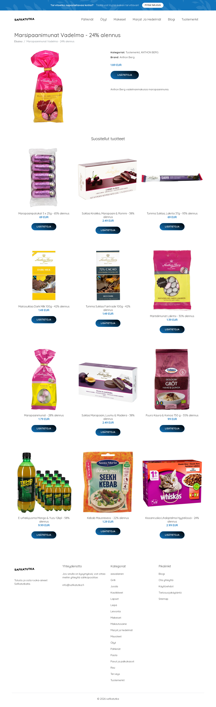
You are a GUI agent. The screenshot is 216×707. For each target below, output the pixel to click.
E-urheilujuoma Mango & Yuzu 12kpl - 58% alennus (44, 522)
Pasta (114, 657)
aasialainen (117, 576)
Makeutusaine (119, 626)
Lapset (115, 601)
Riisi (113, 670)
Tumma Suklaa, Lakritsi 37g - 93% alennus (172, 215)
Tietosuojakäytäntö (170, 595)
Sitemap (163, 601)
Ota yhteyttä (166, 582)
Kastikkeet (117, 595)
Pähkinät (87, 20)
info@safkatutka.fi (73, 587)
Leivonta (116, 613)
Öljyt (103, 20)
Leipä (114, 607)
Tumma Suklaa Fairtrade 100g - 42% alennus (108, 310)
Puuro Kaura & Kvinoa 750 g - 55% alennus (172, 417)
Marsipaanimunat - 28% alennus (44, 417)
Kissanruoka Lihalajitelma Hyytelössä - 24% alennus (172, 522)
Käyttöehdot (166, 588)
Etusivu (18, 43)
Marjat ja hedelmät (147, 20)
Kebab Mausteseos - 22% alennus (108, 520)
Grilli (113, 582)
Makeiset (120, 20)
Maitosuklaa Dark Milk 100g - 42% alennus (44, 308)
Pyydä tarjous (153, 5)
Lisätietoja (124, 77)
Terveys (115, 676)
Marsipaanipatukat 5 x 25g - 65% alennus (43, 215)
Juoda (114, 588)
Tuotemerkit (190, 20)
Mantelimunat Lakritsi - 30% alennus (172, 318)
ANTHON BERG (149, 54)
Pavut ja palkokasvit (122, 663)
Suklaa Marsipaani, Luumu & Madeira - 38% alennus (108, 419)
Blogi (171, 20)
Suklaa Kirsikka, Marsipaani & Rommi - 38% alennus (108, 217)
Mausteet (116, 638)
